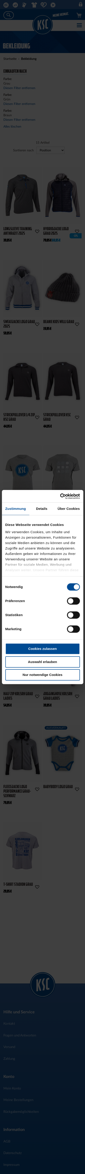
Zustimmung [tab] (15, 509)
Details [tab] (41, 509)
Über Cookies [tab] (69, 509)
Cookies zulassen (42, 649)
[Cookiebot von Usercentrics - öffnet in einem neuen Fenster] (60, 496)
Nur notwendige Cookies (43, 675)
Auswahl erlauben (42, 662)
